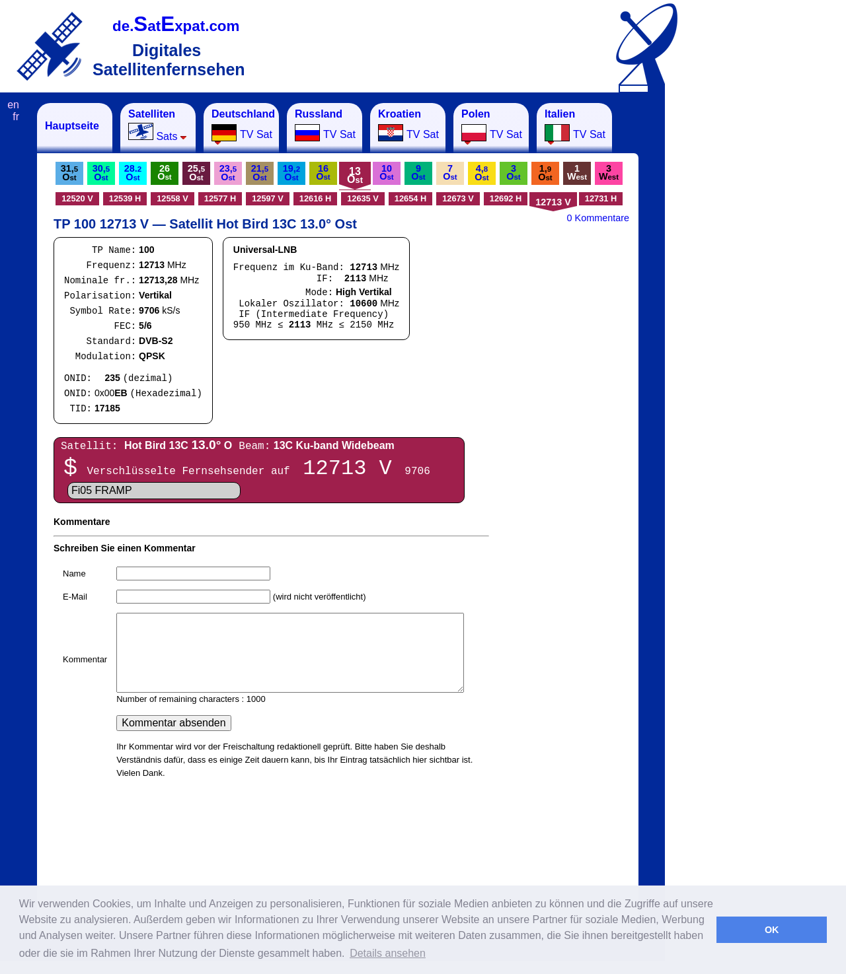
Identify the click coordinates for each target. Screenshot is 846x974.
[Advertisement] (730, 301)
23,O (228, 172)
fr (16, 116)
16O (323, 172)
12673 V (458, 198)
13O (355, 175)
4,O (481, 172)
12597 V (268, 198)
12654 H (410, 198)
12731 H (601, 198)
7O (450, 172)
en (13, 104)
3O (513, 172)
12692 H (505, 198)
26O (164, 172)
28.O (132, 172)
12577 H (220, 198)
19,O (291, 172)
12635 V (363, 198)
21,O (259, 172)
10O (386, 172)
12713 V (553, 202)
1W (577, 172)
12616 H (315, 198)
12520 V (77, 198)
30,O (101, 172)
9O (418, 172)
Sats (157, 125)
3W (609, 172)
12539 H (125, 198)
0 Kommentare (598, 218)
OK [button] (772, 929)
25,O (196, 172)
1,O (545, 172)
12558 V (172, 198)
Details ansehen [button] (388, 953)
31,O (69, 172)
